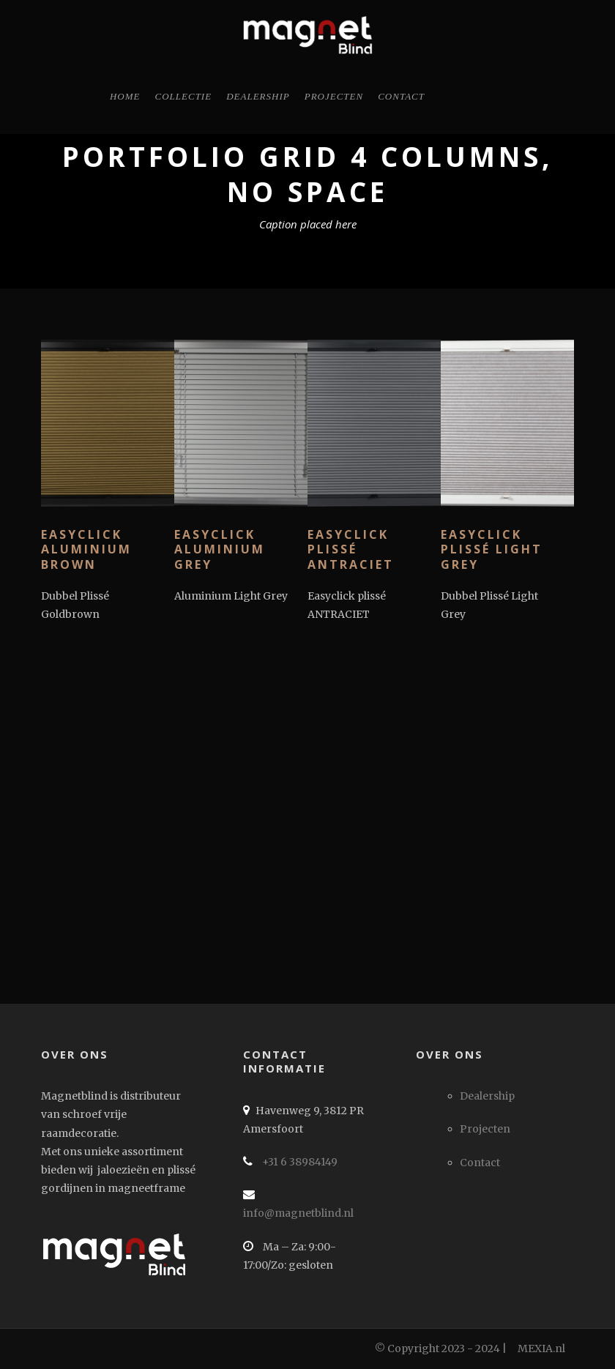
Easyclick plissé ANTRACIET (351, 549)
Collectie (183, 96)
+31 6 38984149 (299, 1161)
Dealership (258, 96)
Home (125, 96)
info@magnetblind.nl (298, 1213)
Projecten (334, 96)
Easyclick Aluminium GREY (224, 549)
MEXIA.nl (541, 1348)
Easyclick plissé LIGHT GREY (492, 549)
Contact (401, 96)
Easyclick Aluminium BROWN (89, 549)
